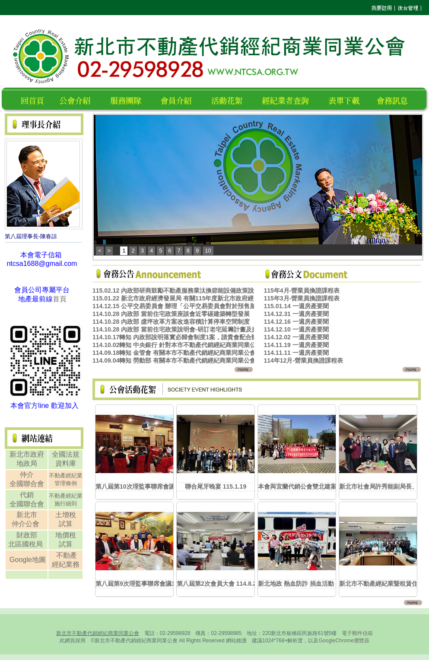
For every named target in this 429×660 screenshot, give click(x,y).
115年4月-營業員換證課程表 (302, 290)
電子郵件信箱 (357, 633)
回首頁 (34, 99)
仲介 (27, 474)
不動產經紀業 (66, 475)
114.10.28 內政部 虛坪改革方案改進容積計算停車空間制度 (171, 321)
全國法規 (65, 454)
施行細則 (65, 503)
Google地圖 (28, 559)
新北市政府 (27, 454)
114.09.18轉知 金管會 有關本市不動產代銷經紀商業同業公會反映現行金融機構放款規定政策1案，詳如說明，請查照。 (251, 352)
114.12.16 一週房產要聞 (296, 321)
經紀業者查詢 (289, 99)
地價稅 (65, 535)
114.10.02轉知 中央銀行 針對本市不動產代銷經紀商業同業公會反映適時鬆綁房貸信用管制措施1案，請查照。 (239, 344)
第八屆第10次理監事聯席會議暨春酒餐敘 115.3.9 (161, 486)
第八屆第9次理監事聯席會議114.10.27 (146, 583)
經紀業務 (65, 564)
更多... (236, 369)
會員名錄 (180, 99)
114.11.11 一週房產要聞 (296, 352)
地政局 (26, 463)
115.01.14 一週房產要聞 (296, 306)
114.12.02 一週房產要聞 (296, 337)
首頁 (60, 299)
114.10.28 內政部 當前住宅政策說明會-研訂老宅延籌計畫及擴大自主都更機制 (196, 329)
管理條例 (65, 483)
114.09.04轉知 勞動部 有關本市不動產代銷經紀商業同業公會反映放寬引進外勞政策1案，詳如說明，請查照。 (239, 360)
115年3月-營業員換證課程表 (302, 298)
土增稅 (65, 514)
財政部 (26, 535)
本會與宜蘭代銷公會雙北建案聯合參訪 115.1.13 (322, 486)
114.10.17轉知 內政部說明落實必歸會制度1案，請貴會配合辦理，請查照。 (193, 337)
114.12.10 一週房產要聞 (296, 329)
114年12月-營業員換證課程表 (303, 360)
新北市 (26, 514)
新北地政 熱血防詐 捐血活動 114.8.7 (307, 583)
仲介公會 (26, 523)
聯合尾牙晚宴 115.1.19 (215, 486)
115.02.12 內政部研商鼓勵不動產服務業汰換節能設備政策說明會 (179, 290)
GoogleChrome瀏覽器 (343, 641)
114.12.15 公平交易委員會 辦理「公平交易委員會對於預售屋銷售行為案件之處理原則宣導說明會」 (225, 306)
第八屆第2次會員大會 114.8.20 (218, 583)
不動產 (66, 555)
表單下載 (346, 99)
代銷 (27, 495)
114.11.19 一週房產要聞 (296, 344)
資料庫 (65, 463)
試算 (66, 523)
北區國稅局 (26, 544)
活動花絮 (230, 99)
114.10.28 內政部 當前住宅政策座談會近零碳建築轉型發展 (171, 313)
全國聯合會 (27, 483)
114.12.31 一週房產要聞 (296, 313)
